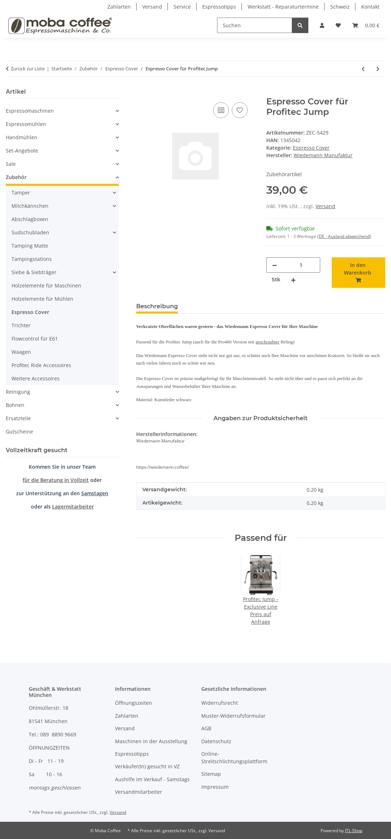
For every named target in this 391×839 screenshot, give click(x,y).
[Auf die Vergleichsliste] (221, 110)
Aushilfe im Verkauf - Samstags (152, 779)
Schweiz (340, 6)
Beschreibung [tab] (157, 306)
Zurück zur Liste (28, 68)
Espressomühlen (26, 124)
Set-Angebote (22, 150)
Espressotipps (219, 6)
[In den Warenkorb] (142, 93)
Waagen (21, 351)
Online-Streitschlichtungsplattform (234, 757)
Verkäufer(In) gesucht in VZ (147, 766)
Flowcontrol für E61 (35, 338)
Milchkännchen (30, 205)
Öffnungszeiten (133, 702)
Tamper (21, 192)
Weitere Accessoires (36, 378)
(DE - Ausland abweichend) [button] (344, 236)
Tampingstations (32, 259)
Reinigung (18, 391)
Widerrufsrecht (219, 702)
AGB (206, 728)
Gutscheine (19, 431)
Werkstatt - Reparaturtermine (283, 6)
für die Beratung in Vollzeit (56, 480)
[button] (322, 25)
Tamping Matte (30, 245)
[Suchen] (254, 25)
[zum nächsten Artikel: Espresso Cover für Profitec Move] (378, 68)
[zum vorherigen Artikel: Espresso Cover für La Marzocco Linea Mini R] (363, 68)
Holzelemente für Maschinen (46, 285)
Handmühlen (21, 137)
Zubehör (16, 177)
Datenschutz (216, 741)
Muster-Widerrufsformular (233, 715)
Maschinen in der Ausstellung (151, 741)
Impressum (215, 786)
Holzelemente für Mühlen (42, 298)
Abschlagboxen (30, 219)
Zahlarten (119, 6)
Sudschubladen (30, 232)
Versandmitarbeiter (138, 791)
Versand (152, 6)
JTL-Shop (353, 831)
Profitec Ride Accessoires (41, 365)
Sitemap (211, 773)
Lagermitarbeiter (73, 506)
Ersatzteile (18, 418)
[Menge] (300, 265)
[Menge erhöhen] (293, 279)
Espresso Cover (311, 147)
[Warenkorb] (365, 25)
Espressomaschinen (30, 110)
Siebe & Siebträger (34, 272)
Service (182, 6)
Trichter (21, 325)
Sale (11, 163)
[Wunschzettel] (338, 25)
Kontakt (370, 6)
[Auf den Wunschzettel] (240, 110)
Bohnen (15, 405)
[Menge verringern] (274, 265)
